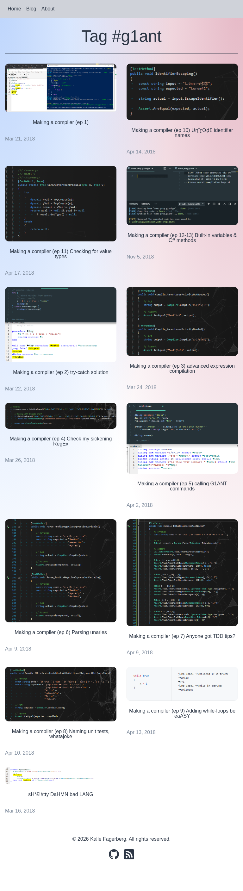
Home (14, 8)
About (48, 8)
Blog (31, 8)
